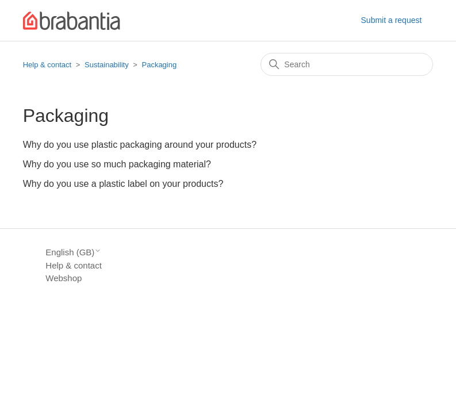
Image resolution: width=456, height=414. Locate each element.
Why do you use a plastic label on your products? (123, 184)
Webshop (63, 278)
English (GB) (73, 252)
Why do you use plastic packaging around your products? (139, 145)
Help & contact (47, 64)
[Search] (346, 64)
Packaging (159, 64)
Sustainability (107, 64)
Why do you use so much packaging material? (117, 164)
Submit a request (391, 20)
